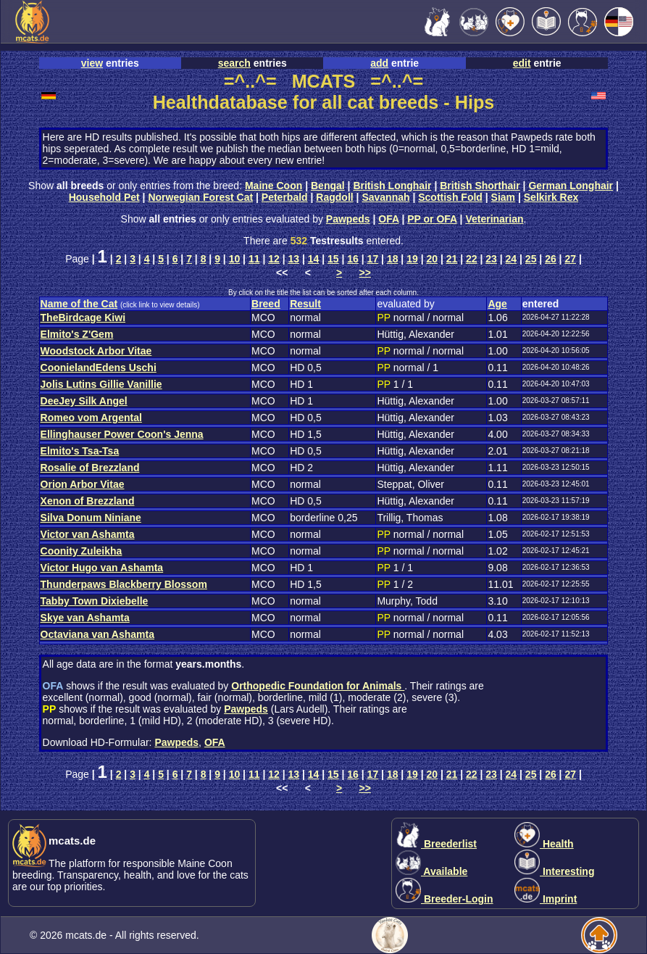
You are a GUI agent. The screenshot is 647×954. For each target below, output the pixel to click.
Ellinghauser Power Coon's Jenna (122, 434)
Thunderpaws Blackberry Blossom (124, 584)
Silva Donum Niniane (91, 517)
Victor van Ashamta (88, 534)
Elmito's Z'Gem (77, 334)
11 (254, 259)
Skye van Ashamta (85, 617)
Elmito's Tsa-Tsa (80, 451)
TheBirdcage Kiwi (83, 317)
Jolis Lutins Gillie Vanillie (101, 384)
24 (511, 259)
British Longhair (392, 185)
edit (522, 63)
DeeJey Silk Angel (84, 401)
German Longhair (570, 185)
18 (392, 259)
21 (452, 259)
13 (293, 259)
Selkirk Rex (551, 197)
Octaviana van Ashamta (97, 634)
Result (305, 304)
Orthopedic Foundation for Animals (317, 686)
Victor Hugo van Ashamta (102, 567)
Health (544, 844)
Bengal (328, 185)
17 (373, 259)
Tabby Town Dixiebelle (95, 601)
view (92, 63)
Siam (503, 197)
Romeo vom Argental (91, 417)
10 (235, 259)
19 (412, 259)
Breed (265, 304)
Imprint (545, 899)
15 (333, 259)
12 (274, 259)
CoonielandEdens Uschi (98, 367)
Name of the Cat (79, 304)
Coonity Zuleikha (81, 551)
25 (531, 259)
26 (550, 259)
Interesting (554, 871)
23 (491, 259)
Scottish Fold (450, 197)
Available (431, 871)
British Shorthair (479, 185)
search (234, 63)
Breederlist (436, 844)
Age (497, 304)
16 (353, 259)
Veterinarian (494, 219)
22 (471, 259)
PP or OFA (431, 219)
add (379, 63)
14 (314, 259)
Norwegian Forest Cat (200, 197)
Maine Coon (273, 185)
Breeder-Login (444, 899)
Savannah (385, 197)
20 (432, 259)
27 (570, 259)
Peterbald (285, 197)
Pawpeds (348, 219)
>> (365, 272)
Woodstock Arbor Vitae (96, 351)
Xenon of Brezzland (88, 501)
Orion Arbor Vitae (83, 484)
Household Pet (104, 197)
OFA (388, 219)
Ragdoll (334, 197)
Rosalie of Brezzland (90, 467)
